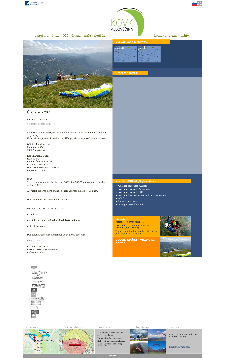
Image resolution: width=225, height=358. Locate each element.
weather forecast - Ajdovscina (134, 189)
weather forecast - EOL (130, 192)
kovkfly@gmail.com (179, 347)
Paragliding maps (127, 201)
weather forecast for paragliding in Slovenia (142, 195)
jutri (141, 48)
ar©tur (112, 356)
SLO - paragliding (105, 335)
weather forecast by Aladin (132, 186)
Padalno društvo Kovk (128, 21)
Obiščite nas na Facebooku (36, 3)
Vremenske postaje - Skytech (111, 332)
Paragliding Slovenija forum (110, 338)
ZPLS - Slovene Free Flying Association (109, 345)
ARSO (121, 198)
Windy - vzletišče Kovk (130, 204)
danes (119, 48)
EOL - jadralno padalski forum (111, 341)
